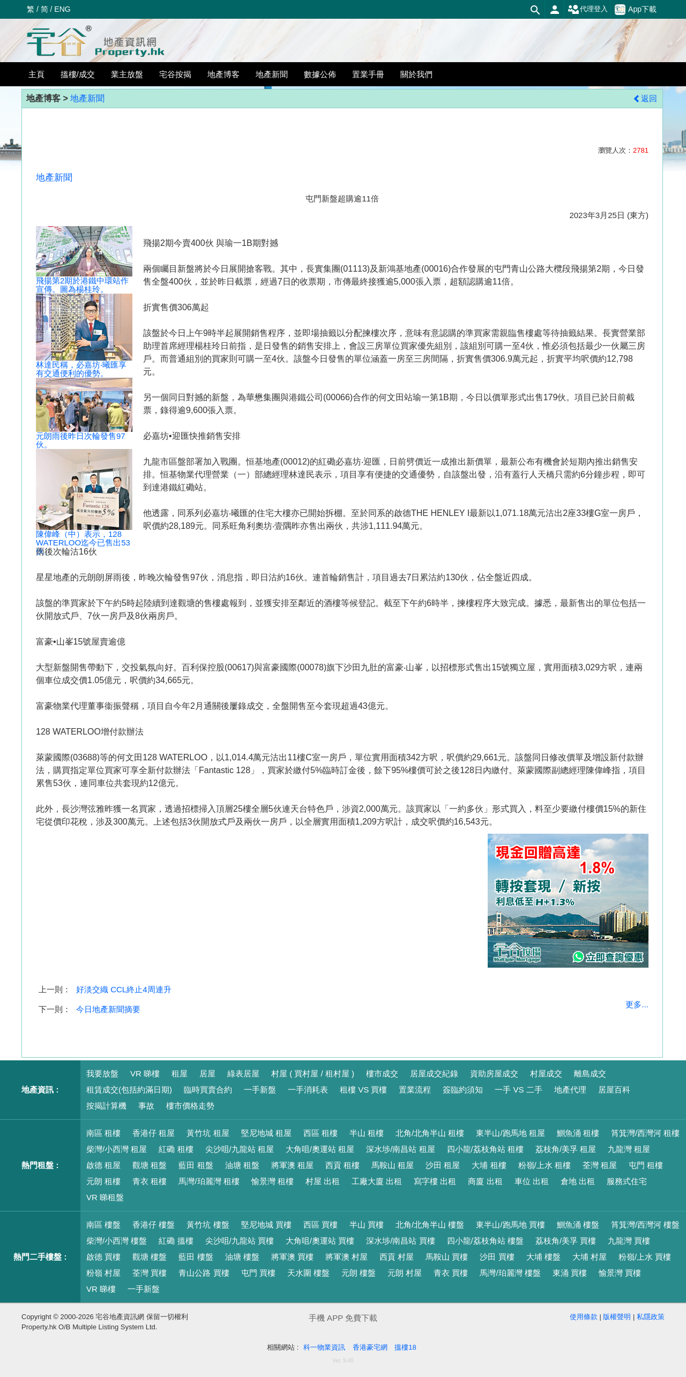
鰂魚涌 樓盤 (578, 1224)
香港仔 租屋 (153, 1132)
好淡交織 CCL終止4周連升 (124, 989)
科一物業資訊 (324, 1347)
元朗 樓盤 (358, 1272)
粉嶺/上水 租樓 (544, 1165)
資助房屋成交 (494, 1073)
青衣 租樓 (149, 1181)
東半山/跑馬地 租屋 (510, 1132)
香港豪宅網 (370, 1347)
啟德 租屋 (103, 1165)
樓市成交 (382, 1073)
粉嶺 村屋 (103, 1272)
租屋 (180, 1073)
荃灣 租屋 (600, 1165)
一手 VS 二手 (518, 1089)
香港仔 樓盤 (153, 1224)
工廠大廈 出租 (377, 1181)
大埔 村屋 (589, 1256)
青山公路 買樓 (203, 1272)
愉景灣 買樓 (620, 1272)
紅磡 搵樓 (176, 1240)
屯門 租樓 (646, 1165)
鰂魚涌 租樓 (578, 1132)
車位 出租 (531, 1181)
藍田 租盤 (195, 1165)
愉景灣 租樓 (272, 1181)
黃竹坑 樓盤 (208, 1224)
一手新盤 (260, 1089)
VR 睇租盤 (105, 1197)
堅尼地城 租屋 (266, 1132)
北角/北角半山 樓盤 (430, 1224)
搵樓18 (405, 1347)
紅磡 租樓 (176, 1149)
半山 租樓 (366, 1132)
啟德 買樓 (103, 1256)
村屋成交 (546, 1073)
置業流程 (415, 1089)
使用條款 (584, 1317)
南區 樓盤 (103, 1224)
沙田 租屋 (443, 1165)
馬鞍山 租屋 (392, 1165)
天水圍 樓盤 (308, 1272)
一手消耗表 (308, 1089)
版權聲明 (617, 1317)
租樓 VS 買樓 (363, 1089)
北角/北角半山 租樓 (430, 1132)
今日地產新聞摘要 (108, 1009)
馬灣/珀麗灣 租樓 (208, 1181)
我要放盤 (102, 1073)
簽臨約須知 (463, 1089)
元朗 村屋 (404, 1272)
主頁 (36, 74)
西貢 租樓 (342, 1165)
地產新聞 (87, 98)
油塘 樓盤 (242, 1256)
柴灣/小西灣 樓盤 (116, 1240)
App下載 (636, 9)
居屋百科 (614, 1089)
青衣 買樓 (451, 1272)
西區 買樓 (320, 1224)
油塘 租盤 (242, 1165)
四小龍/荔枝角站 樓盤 (485, 1240)
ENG (62, 9)
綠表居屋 (243, 1073)
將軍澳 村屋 (346, 1256)
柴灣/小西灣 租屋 (116, 1149)
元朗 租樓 (103, 1181)
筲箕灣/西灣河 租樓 (645, 1132)
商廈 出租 (485, 1181)
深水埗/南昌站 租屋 (400, 1149)
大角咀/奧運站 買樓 (320, 1240)
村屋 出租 (322, 1181)
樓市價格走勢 (190, 1105)
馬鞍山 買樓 (447, 1256)
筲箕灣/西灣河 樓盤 (645, 1224)
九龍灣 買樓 (629, 1240)
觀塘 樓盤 (149, 1256)
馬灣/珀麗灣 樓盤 (510, 1272)
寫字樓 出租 (435, 1181)
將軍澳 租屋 (292, 1165)
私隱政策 (651, 1317)
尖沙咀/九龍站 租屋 (239, 1149)
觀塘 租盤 (149, 1165)
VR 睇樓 (145, 1073)
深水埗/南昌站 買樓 (400, 1240)
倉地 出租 (578, 1181)
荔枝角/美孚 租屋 (565, 1149)
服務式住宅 (627, 1181)
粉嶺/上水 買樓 (644, 1256)
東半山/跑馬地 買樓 (510, 1224)
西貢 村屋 (396, 1256)
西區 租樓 (320, 1132)
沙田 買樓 (497, 1256)
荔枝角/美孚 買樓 (565, 1240)
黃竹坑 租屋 (208, 1132)
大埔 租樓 (489, 1165)
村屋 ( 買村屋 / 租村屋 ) (312, 1073)
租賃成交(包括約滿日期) (129, 1089)
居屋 (207, 1073)
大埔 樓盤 (543, 1256)
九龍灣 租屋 (629, 1149)
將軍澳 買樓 (292, 1256)
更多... (636, 1004)
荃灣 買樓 (149, 1272)
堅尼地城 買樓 (266, 1224)
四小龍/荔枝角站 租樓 (485, 1149)
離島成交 (590, 1073)
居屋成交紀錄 (434, 1073)
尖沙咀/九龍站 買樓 (239, 1240)
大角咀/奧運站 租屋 (320, 1149)
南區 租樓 (103, 1132)
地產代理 (570, 1089)
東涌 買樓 (570, 1272)
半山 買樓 (366, 1224)
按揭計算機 (106, 1105)
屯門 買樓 (258, 1272)
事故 (146, 1105)
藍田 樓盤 (195, 1256)
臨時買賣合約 (208, 1089)
